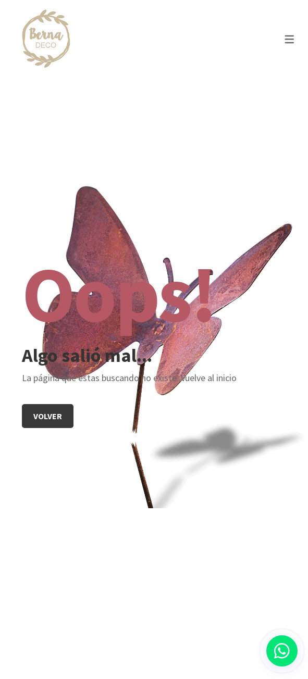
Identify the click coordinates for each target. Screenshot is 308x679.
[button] (282, 651)
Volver (47, 416)
